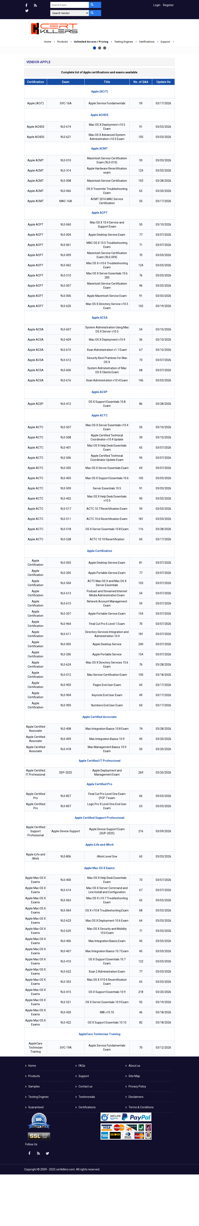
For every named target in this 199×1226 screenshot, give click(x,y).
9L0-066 (65, 242)
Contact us (85, 1138)
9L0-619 (65, 178)
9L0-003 (65, 614)
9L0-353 (65, 1033)
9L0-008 (65, 232)
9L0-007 (65, 337)
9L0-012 (65, 726)
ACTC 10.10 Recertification (107, 590)
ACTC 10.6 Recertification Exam (106, 570)
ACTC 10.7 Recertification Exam (106, 560)
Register (168, 5)
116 (140, 580)
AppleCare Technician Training (36, 1099)
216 (140, 882)
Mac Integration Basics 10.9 (107, 790)
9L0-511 (65, 570)
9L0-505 (65, 519)
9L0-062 (65, 316)
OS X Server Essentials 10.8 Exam (107, 580)
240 (140, 695)
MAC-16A (65, 252)
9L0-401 (65, 499)
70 (140, 306)
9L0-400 (65, 931)
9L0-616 (65, 432)
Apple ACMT (35, 212)
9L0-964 (65, 675)
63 (140, 857)
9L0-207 (65, 665)
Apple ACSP (35, 455)
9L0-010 (65, 212)
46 (140, 1063)
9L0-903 (65, 736)
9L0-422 (65, 1074)
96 (140, 337)
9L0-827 (65, 847)
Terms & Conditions (141, 1158)
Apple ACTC (35, 478)
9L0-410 (65, 1013)
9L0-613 (65, 644)
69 (140, 519)
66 (140, 847)
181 (140, 570)
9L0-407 (65, 1002)
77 (140, 286)
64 (140, 972)
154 (140, 665)
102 (140, 357)
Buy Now (71, 92)
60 (140, 590)
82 (140, 1074)
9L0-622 (65, 1023)
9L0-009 (65, 306)
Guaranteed (36, 1158)
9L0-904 (65, 746)
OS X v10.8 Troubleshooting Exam (107, 962)
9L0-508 (65, 489)
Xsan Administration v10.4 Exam (107, 432)
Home (47, 41)
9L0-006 (65, 347)
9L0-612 (65, 411)
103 (140, 232)
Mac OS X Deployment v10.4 (107, 391)
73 (140, 411)
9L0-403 (65, 529)
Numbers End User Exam (107, 756)
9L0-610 (65, 401)
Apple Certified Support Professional (35, 882)
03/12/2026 (163, 1099)
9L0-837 (65, 857)
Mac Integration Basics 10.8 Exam (107, 780)
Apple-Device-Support (65, 882)
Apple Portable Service (107, 706)
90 (140, 550)
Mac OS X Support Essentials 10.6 (107, 529)
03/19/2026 (163, 357)
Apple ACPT (35, 276)
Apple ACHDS (35, 178)
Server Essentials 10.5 (107, 539)
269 (140, 824)
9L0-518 (65, 580)
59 (140, 154)
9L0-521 (65, 1053)
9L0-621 (65, 188)
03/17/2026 (163, 154)
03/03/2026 (163, 178)
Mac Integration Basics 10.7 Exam (107, 1002)
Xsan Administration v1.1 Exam (107, 401)
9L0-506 (65, 509)
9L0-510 (65, 327)
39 (140, 489)
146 (140, 432)
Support (165, 41)
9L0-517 (65, 560)
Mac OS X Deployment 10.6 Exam (107, 972)
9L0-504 (65, 634)
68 (140, 421)
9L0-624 (65, 716)
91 (140, 178)
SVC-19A (66, 1099)
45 (140, 790)
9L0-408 (65, 780)
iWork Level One (107, 908)
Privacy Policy (137, 1138)
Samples (34, 1138)
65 (140, 242)
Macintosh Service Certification (107, 232)
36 (140, 391)
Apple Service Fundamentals (107, 154)
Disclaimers (136, 1148)
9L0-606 (65, 421)
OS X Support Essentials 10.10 (107, 1074)
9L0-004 (65, 286)
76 (140, 327)
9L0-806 (65, 908)
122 (140, 1013)
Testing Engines (123, 41)
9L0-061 (65, 296)
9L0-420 (65, 1063)
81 (140, 614)
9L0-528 (65, 590)
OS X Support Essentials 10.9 (107, 1043)
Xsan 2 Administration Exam (107, 1023)
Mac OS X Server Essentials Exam (107, 519)
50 (140, 252)
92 (140, 1053)
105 (140, 188)
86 (140, 455)
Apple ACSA (36, 381)
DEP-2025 (65, 824)
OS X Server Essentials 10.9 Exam (107, 1053)
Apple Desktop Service (107, 695)
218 (140, 1043)
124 (140, 222)
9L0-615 (65, 655)
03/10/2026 (163, 276)
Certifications (146, 41)
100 (140, 726)
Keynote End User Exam (107, 746)
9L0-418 (65, 800)
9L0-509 (65, 539)
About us (134, 1117)
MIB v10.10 (107, 1063)
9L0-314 (65, 222)
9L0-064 (65, 962)
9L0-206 (65, 706)
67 (140, 401)
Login (156, 5)
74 (140, 780)
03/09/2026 (163, 882)
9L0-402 (65, 550)
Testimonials (87, 1148)
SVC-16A (66, 154)
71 (140, 296)
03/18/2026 (163, 726)
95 (140, 509)
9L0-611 (65, 685)
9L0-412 (65, 455)
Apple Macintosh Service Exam (107, 347)
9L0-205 (65, 624)
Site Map (134, 1127)
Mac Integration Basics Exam (107, 992)
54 (140, 381)
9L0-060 (65, 276)
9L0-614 (65, 941)
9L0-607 (65, 381)
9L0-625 (65, 982)
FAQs (82, 1117)
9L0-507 (65, 478)
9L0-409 (65, 790)
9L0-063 (65, 951)
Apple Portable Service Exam (107, 624)
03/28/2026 (163, 232)
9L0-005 (65, 695)
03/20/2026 (163, 242)
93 (140, 212)
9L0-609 (65, 391)
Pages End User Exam (107, 736)
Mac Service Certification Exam (107, 726)
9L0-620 (65, 357)
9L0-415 (65, 1043)
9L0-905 (65, 756)
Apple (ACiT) (35, 154)
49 (140, 746)
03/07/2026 (163, 286)
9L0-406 (65, 992)
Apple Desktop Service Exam (107, 286)
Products (62, 41)
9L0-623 (65, 972)
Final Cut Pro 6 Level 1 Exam (107, 675)
